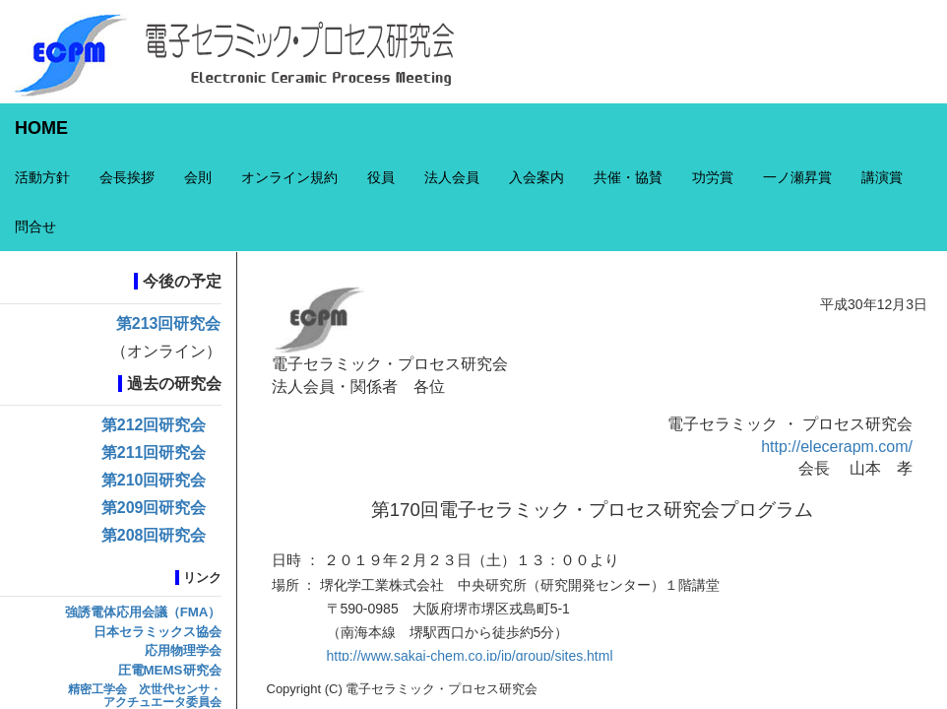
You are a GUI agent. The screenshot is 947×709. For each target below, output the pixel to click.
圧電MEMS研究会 (169, 670)
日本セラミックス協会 (157, 631)
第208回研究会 (154, 535)
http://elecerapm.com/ (837, 446)
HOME (41, 128)
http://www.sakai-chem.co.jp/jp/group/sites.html (470, 656)
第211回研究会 (154, 452)
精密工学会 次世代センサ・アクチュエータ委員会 (144, 695)
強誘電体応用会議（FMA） (143, 612)
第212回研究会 (154, 425)
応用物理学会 (183, 650)
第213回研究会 (168, 323)
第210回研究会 (154, 480)
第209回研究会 (154, 507)
